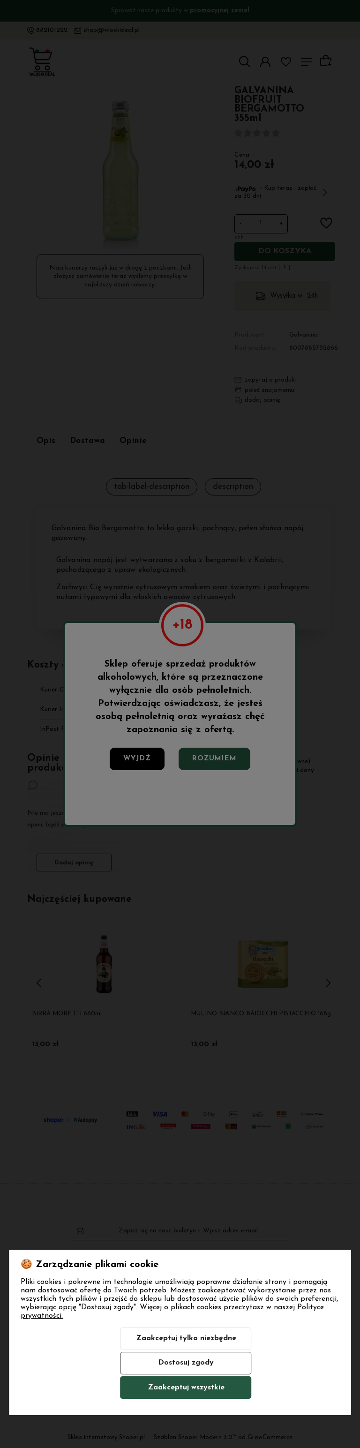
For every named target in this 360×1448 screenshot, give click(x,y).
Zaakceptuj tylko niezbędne (186, 1338)
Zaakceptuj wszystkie (186, 1387)
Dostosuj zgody (186, 1362)
